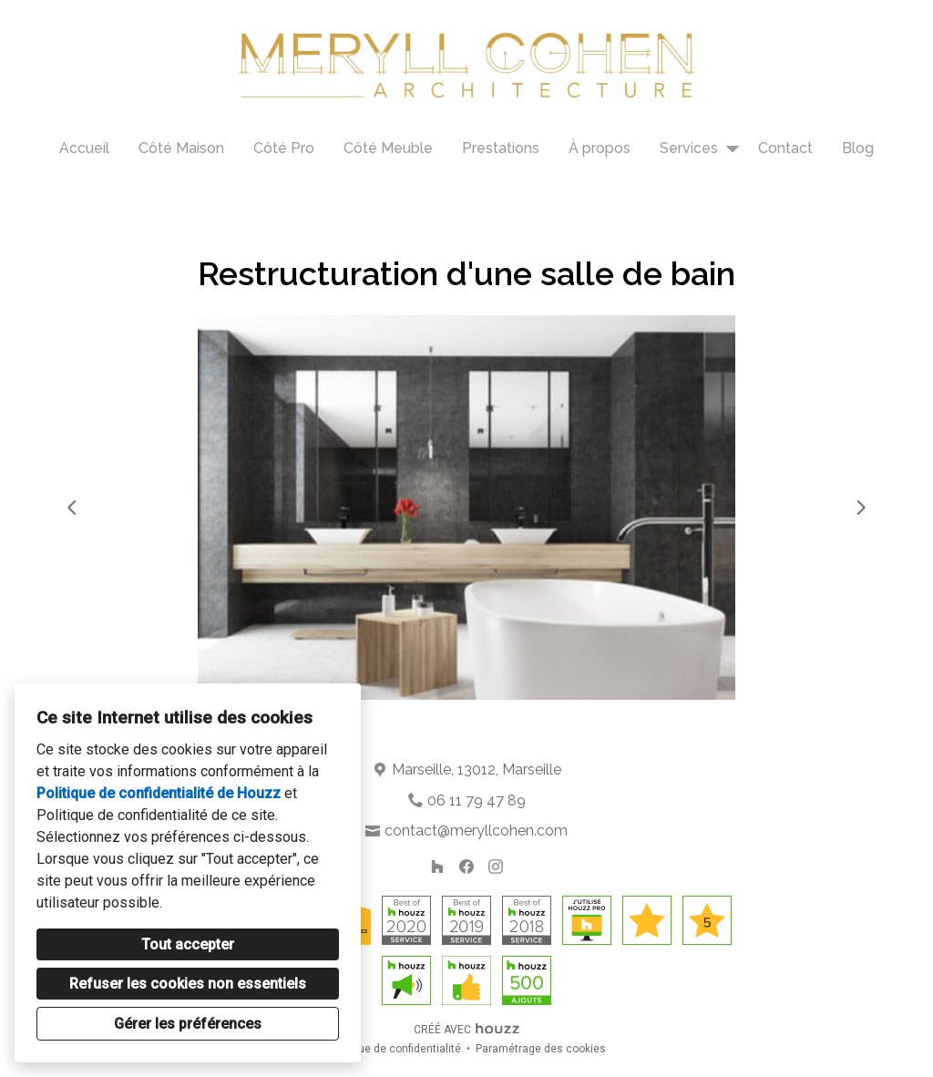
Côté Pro (283, 148)
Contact (785, 148)
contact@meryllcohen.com (476, 830)
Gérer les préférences (187, 1023)
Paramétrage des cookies (541, 1048)
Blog (858, 148)
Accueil (84, 148)
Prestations (500, 148)
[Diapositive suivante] (861, 507)
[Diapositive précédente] (71, 507)
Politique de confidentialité (394, 1048)
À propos (600, 148)
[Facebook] (466, 866)
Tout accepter (187, 944)
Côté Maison (181, 148)
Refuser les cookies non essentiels (187, 983)
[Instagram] (496, 866)
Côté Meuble (388, 148)
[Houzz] (437, 866)
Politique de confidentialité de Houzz (158, 793)
